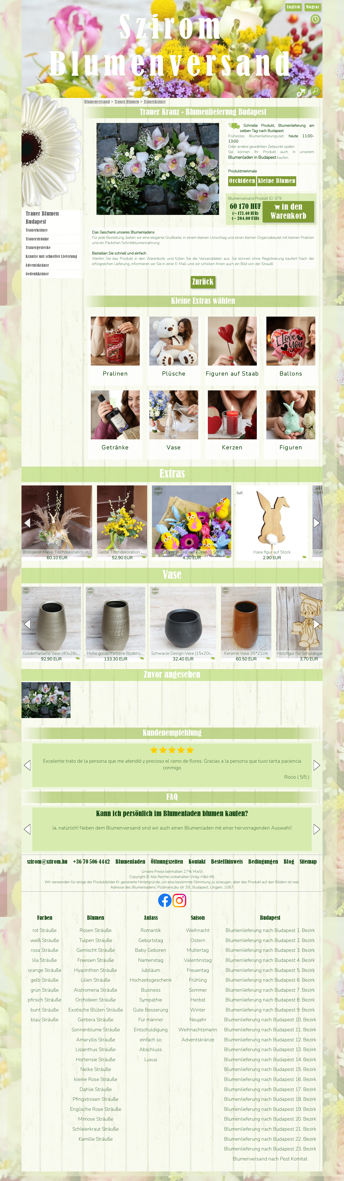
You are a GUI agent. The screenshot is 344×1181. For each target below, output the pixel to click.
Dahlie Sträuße (96, 1089)
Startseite (36, 108)
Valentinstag (198, 960)
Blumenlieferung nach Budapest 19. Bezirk (270, 1109)
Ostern (197, 940)
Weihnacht (198, 930)
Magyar (312, 7)
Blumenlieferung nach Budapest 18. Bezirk (270, 1099)
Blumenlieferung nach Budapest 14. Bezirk (270, 1059)
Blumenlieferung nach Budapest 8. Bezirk (270, 999)
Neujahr (197, 1019)
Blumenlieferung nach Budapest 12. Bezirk (270, 1039)
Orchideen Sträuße (95, 999)
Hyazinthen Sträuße (95, 970)
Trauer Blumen (126, 102)
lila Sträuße (44, 960)
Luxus (150, 1059)
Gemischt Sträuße (95, 950)
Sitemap (308, 862)
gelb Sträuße (45, 980)
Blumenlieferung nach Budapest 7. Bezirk (270, 990)
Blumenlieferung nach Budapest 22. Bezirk (270, 1139)
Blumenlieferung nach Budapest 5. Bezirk (270, 970)
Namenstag (150, 960)
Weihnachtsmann (197, 1029)
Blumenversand (97, 102)
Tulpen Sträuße (95, 940)
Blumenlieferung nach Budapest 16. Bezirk (270, 1079)
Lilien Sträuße (95, 980)
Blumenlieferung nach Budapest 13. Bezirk (270, 1049)
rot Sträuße (44, 930)
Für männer (150, 1019)
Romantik (150, 930)
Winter (197, 1009)
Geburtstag (150, 940)
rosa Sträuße (44, 950)
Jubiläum (150, 970)
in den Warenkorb (288, 211)
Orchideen (242, 181)
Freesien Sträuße (95, 960)
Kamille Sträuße (96, 1139)
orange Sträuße (44, 970)
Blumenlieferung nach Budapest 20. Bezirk (270, 1119)
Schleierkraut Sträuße (95, 1129)
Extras (172, 474)
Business (151, 990)
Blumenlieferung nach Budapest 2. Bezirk (270, 940)
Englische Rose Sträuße (95, 1109)
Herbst (197, 999)
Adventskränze (37, 265)
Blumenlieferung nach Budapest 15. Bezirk (270, 1069)
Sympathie (150, 999)
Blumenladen (53, 181)
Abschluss (150, 1049)
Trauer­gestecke (38, 248)
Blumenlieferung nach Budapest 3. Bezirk (270, 950)
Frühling (198, 980)
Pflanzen (64, 137)
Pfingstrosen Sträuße (95, 1099)
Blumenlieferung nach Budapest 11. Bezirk (270, 1029)
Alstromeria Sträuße (95, 990)
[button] (317, 523)
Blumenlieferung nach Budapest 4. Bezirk (270, 960)
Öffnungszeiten (167, 862)
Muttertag (198, 950)
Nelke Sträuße (95, 1069)
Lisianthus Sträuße (95, 1049)
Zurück (203, 282)
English (293, 7)
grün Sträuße (45, 990)
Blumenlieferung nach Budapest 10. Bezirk (270, 1019)
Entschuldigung (151, 1029)
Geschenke (46, 112)
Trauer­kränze (155, 102)
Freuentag (198, 970)
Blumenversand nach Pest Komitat (270, 1158)
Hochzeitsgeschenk (151, 980)
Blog (289, 862)
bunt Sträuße (45, 1009)
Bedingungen (263, 862)
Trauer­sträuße (37, 239)
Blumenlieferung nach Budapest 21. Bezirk (270, 1129)
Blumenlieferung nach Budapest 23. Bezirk (270, 1148)
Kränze (57, 164)
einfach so (150, 1039)
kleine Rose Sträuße (95, 1079)
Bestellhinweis (227, 862)
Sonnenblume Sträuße (95, 1029)
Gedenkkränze (37, 274)
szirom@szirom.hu (47, 862)
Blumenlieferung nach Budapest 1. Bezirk (270, 930)
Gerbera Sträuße (95, 1019)
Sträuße (56, 125)
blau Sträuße (45, 1019)
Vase (172, 575)
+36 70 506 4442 (91, 862)
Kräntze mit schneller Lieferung (51, 257)
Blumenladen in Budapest (252, 157)
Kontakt (196, 862)
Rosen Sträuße (96, 930)
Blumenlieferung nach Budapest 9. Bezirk (270, 1009)
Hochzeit (65, 151)
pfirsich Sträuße (44, 999)
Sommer (198, 990)
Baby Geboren (150, 950)
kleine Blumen (276, 181)
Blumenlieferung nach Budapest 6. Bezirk (270, 980)
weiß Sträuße (44, 940)
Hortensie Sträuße (95, 1059)
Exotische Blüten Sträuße (95, 1009)
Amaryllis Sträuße (95, 1039)
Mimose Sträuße (95, 1119)
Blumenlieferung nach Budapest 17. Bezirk (270, 1089)
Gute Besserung (150, 1009)
